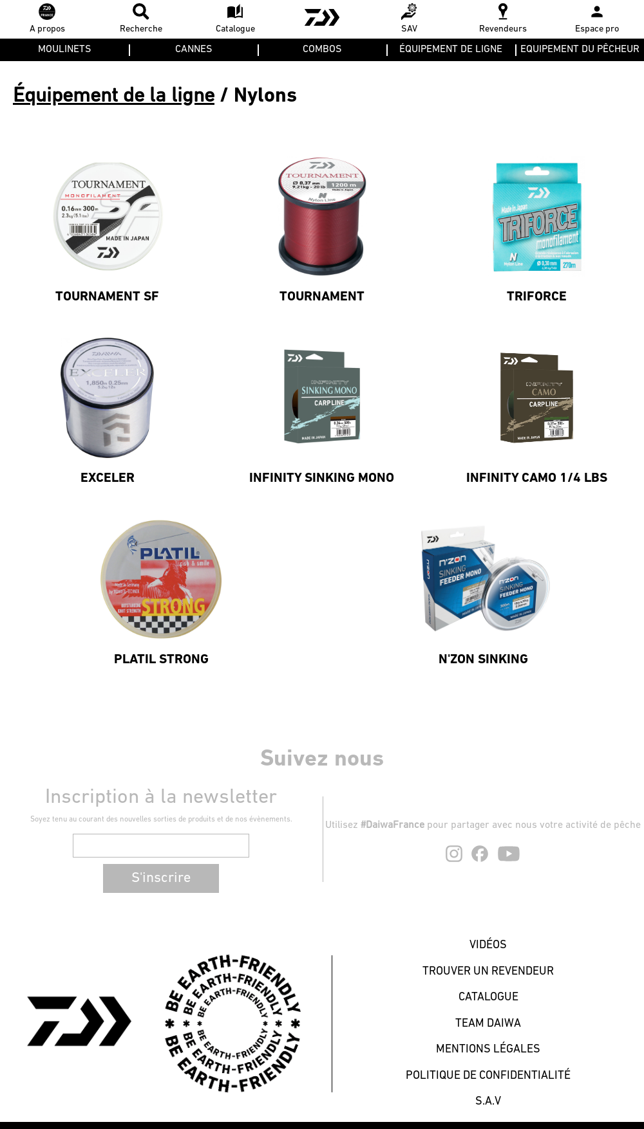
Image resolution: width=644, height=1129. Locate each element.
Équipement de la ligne (113, 96)
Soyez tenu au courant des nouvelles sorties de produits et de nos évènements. (161, 819)
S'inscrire (161, 878)
